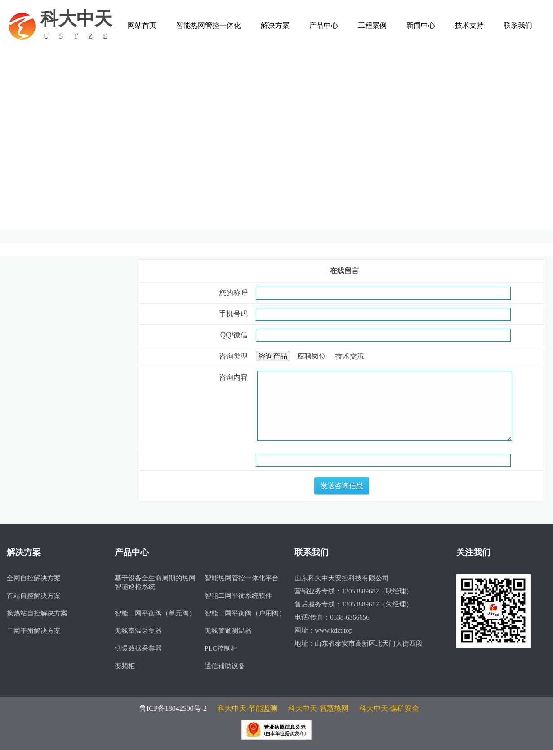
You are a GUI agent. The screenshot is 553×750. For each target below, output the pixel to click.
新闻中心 (420, 25)
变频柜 (125, 665)
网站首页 (142, 25)
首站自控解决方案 (34, 595)
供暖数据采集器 (138, 648)
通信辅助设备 (225, 665)
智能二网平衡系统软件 (238, 595)
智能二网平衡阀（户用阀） (245, 613)
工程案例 (372, 25)
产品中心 (323, 25)
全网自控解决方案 (34, 578)
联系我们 (518, 25)
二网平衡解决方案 (34, 630)
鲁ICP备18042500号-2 (173, 708)
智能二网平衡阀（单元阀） (155, 613)
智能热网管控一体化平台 (242, 578)
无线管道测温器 (228, 630)
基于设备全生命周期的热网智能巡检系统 (155, 582)
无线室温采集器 (138, 630)
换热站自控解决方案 (37, 613)
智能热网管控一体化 (208, 25)
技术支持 (469, 25)
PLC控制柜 (221, 648)
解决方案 (275, 25)
